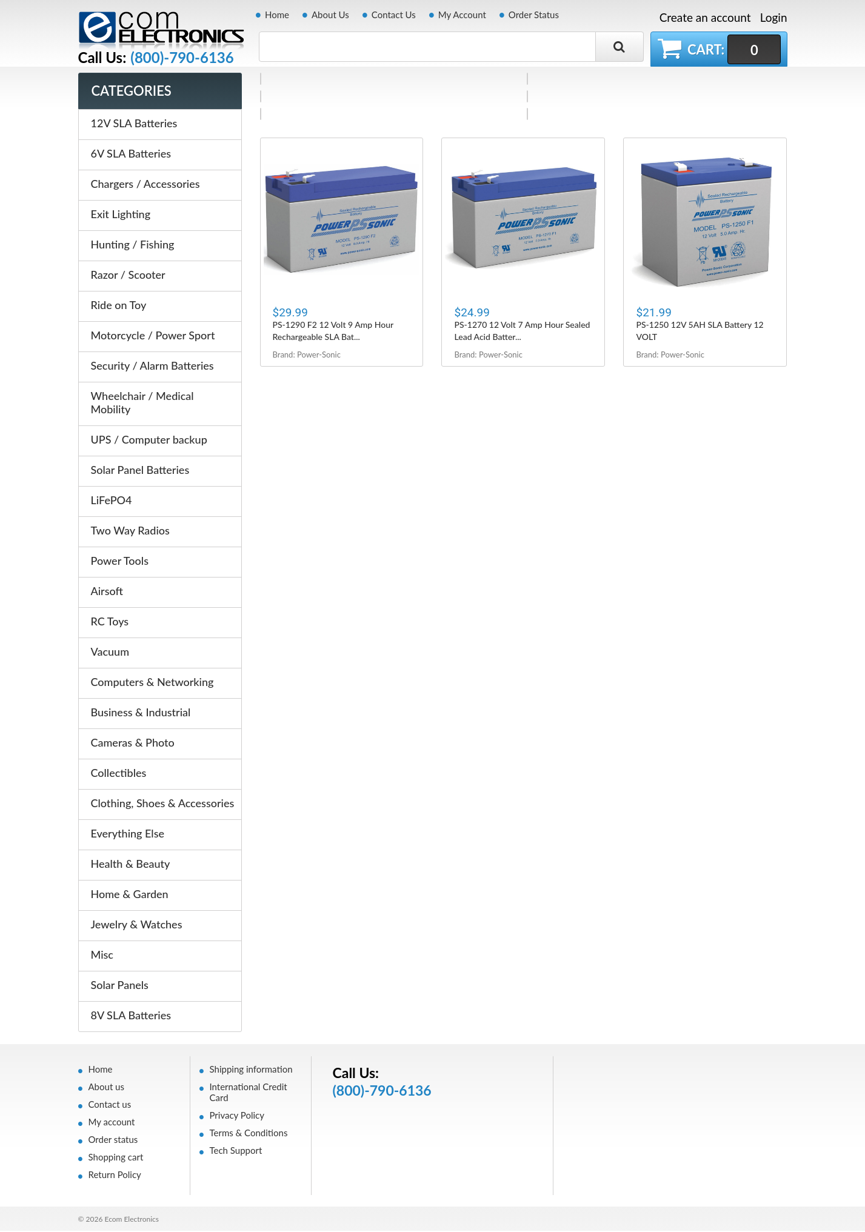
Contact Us (394, 14)
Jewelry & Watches (136, 925)
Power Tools (120, 561)
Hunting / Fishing (133, 245)
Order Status (534, 14)
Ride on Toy (119, 306)
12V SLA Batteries (134, 124)
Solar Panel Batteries (140, 471)
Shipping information (251, 1070)
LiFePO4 (111, 501)
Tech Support (236, 1151)
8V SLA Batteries (131, 1016)
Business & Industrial (141, 713)
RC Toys (110, 622)
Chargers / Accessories (145, 184)
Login (773, 17)
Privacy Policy (237, 1116)
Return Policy (115, 1175)
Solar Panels (120, 986)
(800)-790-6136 (181, 57)
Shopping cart (116, 1158)
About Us (330, 14)
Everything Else (128, 834)
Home (277, 14)
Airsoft (107, 592)
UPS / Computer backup (149, 440)
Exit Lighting (121, 215)
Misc (102, 955)
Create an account (705, 17)
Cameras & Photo (133, 743)
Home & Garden (130, 895)
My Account (462, 14)
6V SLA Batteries (131, 154)
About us (106, 1087)
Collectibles (119, 774)
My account (112, 1122)
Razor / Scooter (128, 275)
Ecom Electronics (131, 1220)
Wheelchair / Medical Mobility (142, 403)
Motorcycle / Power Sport (153, 336)
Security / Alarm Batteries (152, 366)
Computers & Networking (152, 683)
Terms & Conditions (249, 1133)
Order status (113, 1140)
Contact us (110, 1105)
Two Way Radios (130, 531)
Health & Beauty (130, 864)
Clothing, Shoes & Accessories (163, 804)
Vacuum (110, 652)
